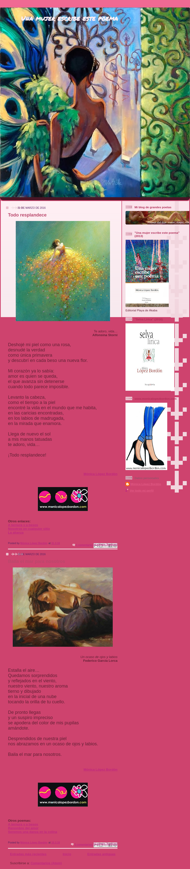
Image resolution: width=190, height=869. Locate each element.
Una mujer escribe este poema (69, 18)
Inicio (67, 854)
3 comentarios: (84, 844)
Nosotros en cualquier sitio (29, 529)
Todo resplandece (27, 215)
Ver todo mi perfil (142, 490)
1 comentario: (85, 545)
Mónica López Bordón (101, 474)
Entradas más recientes (28, 854)
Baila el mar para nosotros (36, 561)
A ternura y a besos (23, 525)
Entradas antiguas (101, 854)
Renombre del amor (23, 828)
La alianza (16, 532)
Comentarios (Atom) (46, 863)
